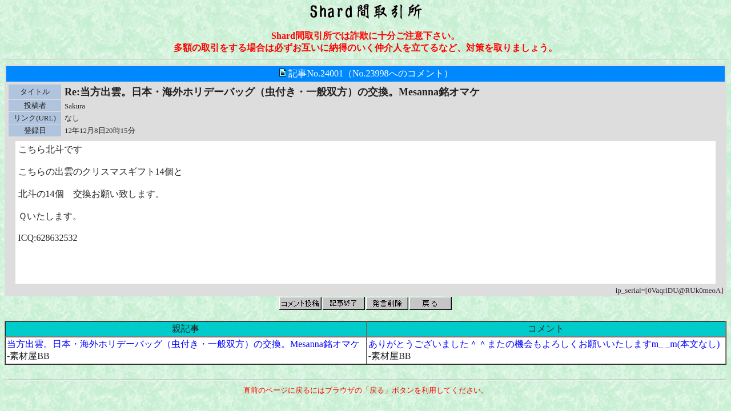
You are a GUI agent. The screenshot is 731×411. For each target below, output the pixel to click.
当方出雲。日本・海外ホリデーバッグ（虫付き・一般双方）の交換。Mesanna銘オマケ (183, 344)
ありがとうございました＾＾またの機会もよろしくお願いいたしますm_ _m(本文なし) (544, 344)
